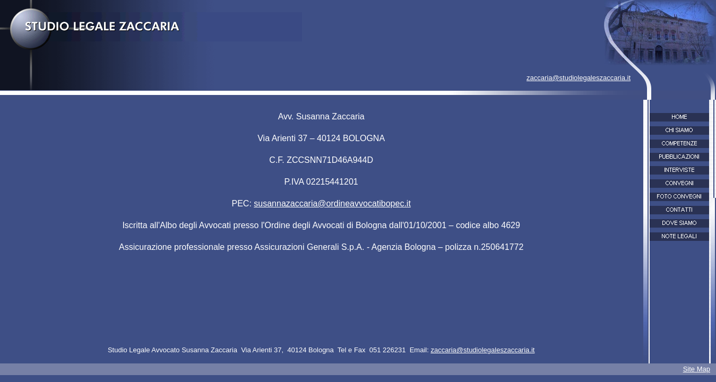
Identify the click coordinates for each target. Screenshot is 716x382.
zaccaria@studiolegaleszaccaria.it (579, 78)
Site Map (696, 369)
